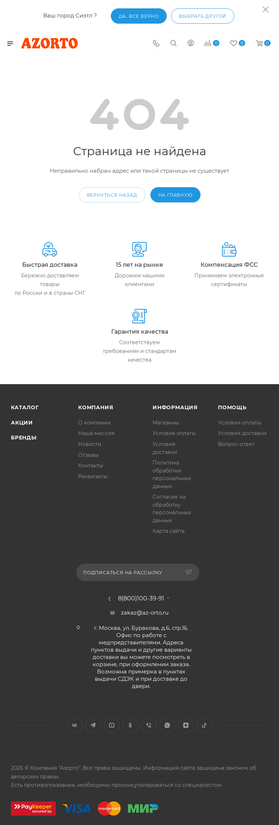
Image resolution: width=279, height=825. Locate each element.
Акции (22, 422)
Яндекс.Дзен (186, 725)
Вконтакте (74, 725)
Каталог (25, 407)
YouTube (112, 725)
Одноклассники (130, 725)
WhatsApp (167, 725)
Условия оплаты (174, 433)
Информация (175, 407)
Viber (149, 725)
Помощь (232, 407)
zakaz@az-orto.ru (145, 612)
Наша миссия (96, 433)
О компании (94, 422)
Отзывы (88, 455)
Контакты (90, 465)
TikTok (204, 725)
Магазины (166, 422)
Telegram (93, 725)
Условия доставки (242, 433)
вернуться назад (112, 195)
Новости (89, 444)
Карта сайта (169, 531)
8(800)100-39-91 (141, 598)
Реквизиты (93, 476)
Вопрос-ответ (236, 444)
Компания (95, 407)
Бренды (24, 437)
